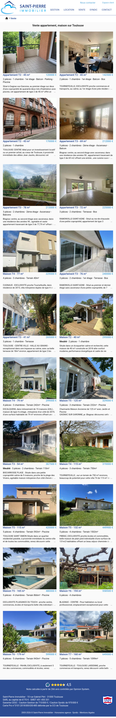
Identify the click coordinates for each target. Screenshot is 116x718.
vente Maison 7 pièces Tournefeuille (86, 661)
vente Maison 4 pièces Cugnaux (29, 280)
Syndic (93, 9)
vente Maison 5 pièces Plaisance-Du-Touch (29, 598)
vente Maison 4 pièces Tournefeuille (86, 471)
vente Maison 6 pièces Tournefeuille (29, 661)
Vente (81, 9)
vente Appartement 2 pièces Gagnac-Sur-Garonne (29, 83)
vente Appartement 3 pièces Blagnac (86, 150)
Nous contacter (87, 2)
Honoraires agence (63, 712)
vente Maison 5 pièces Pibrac (86, 534)
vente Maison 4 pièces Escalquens (29, 407)
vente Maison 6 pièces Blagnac (86, 598)
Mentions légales (87, 712)
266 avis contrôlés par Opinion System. (70, 689)
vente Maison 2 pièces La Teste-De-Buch (86, 344)
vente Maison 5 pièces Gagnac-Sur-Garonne (86, 407)
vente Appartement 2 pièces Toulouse (29, 148)
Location (69, 9)
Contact (107, 9)
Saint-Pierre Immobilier (43, 712)
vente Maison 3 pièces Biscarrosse (29, 471)
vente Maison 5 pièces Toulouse (29, 534)
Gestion (54, 9)
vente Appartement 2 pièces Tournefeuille (86, 81)
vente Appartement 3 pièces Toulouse (29, 344)
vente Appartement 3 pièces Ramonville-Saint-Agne (86, 214)
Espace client (108, 3)
